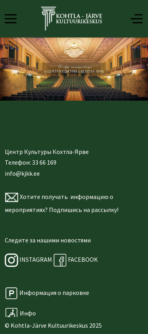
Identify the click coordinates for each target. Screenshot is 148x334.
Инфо (21, 313)
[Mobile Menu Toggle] (11, 18)
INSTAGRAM (35, 259)
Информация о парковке (54, 292)
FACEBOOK (75, 259)
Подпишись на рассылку (83, 210)
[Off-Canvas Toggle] (136, 18)
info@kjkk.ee (22, 173)
